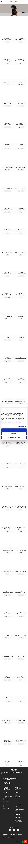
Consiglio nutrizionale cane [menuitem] (7, 797)
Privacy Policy (5, 837)
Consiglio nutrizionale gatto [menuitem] (7, 794)
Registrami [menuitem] (17, 811)
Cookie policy (11, 421)
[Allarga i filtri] (25, 841)
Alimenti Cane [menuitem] (6, 791)
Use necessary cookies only (14, 437)
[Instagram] (14, 831)
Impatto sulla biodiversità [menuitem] (6, 799)
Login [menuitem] (16, 810)
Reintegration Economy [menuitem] (18, 789)
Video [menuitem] (4, 806)
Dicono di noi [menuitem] (6, 808)
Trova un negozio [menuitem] (18, 817)
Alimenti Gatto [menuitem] (6, 789)
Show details (21, 426)
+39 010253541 (6, 782)
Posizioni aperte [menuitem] (18, 821)
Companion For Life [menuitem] (19, 794)
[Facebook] (10, 831)
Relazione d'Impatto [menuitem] (19, 797)
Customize (14, 433)
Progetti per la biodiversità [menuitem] (18, 796)
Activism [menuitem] (17, 792)
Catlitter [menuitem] (5, 792)
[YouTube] (18, 831)
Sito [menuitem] (16, 806)
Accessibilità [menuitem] (6, 801)
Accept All (14, 430)
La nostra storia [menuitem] (18, 791)
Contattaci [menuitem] (17, 816)
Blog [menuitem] (4, 805)
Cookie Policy (13, 837)
